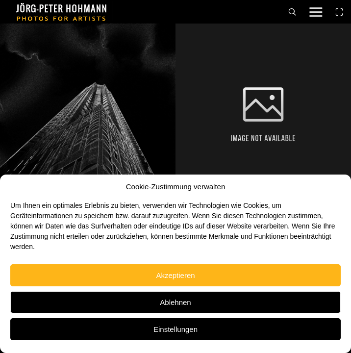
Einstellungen (175, 329)
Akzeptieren (175, 275)
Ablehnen (175, 302)
